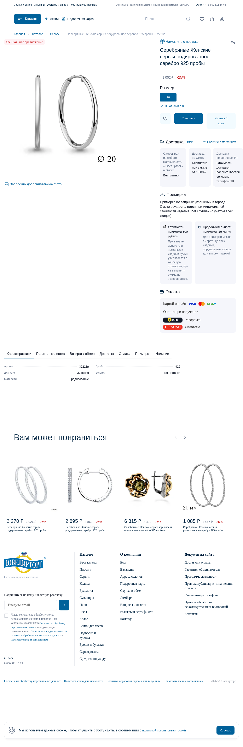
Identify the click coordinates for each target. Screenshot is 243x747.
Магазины (39, 4)
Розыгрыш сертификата (83, 4)
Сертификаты (89, 656)
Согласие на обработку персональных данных (32, 690)
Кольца (85, 588)
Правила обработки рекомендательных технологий (206, 609)
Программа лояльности (201, 581)
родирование (80, 379)
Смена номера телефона (202, 600)
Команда (126, 624)
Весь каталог (89, 567)
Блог (123, 567)
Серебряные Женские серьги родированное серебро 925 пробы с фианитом (87, 532)
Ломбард (126, 602)
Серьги (84, 581)
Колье (84, 624)
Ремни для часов (91, 631)
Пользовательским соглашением (183, 690)
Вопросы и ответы (133, 609)
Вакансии (127, 574)
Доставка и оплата (57, 4)
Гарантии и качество (141, 5)
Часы (83, 617)
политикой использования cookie (167, 730)
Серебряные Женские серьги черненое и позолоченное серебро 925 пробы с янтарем (147, 532)
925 (177, 367)
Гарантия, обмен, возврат (202, 574)
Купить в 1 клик (221, 122)
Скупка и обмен (23, 4)
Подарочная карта (78, 19)
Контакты (184, 5)
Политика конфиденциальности (83, 690)
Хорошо (225, 730)
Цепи (83, 609)
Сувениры (87, 602)
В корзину (188, 119)
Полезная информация (165, 5)
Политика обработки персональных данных (133, 690)
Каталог (86, 559)
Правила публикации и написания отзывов (209, 591)
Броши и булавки (92, 649)
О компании (122, 5)
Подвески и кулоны (88, 640)
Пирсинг (86, 574)
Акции (52, 19)
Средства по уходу (93, 663)
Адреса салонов (131, 581)
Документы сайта (199, 559)
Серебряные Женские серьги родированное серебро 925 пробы (29, 532)
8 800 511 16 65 (217, 4)
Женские (83, 373)
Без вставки (172, 373)
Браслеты (86, 595)
